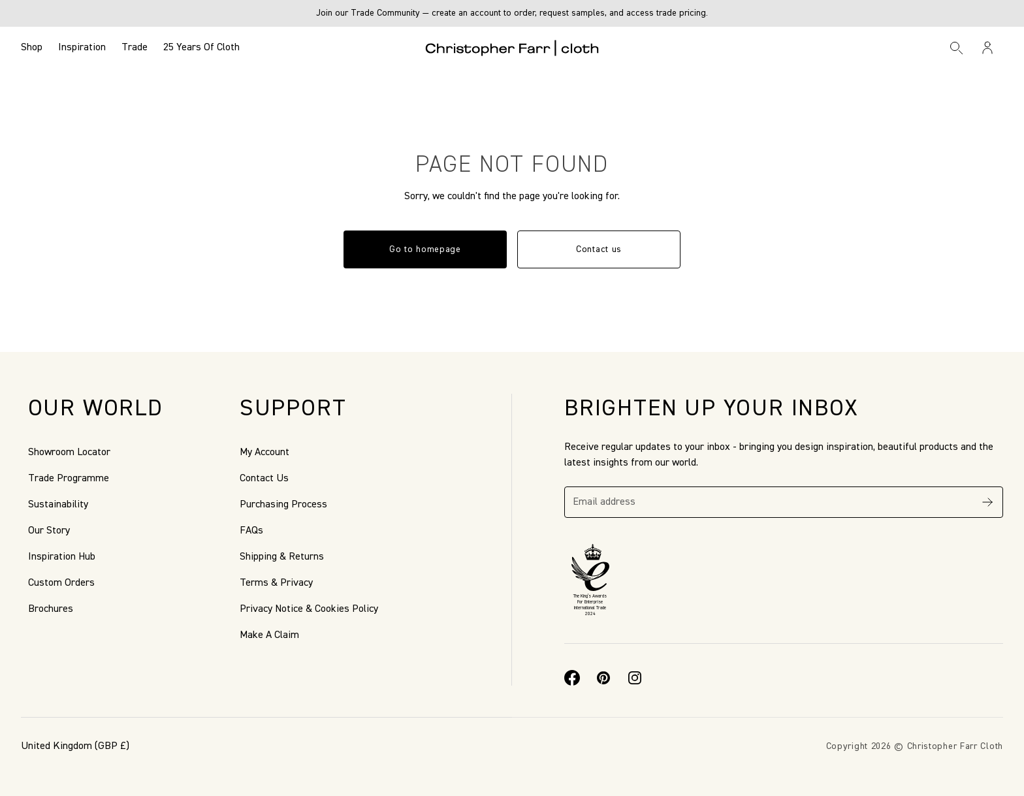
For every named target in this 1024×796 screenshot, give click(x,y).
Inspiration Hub (61, 557)
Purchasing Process (283, 505)
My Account (264, 452)
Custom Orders (61, 583)
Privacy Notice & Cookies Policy (309, 609)
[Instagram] (635, 678)
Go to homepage (425, 249)
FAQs (251, 531)
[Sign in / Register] (987, 47)
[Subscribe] (987, 502)
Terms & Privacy (276, 583)
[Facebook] (572, 678)
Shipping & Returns (282, 557)
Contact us (599, 249)
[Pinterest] (603, 678)
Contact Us (264, 478)
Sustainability (58, 505)
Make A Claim (269, 635)
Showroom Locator (69, 452)
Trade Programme (68, 478)
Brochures (50, 609)
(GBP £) (75, 746)
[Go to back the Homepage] (512, 48)
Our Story (49, 531)
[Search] (957, 47)
